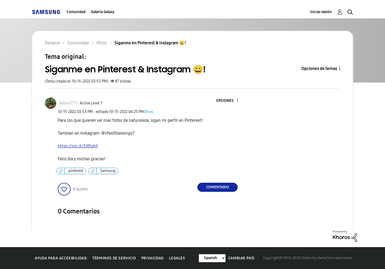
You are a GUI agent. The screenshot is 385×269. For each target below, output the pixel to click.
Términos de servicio (114, 258)
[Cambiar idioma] (212, 258)
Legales (177, 258)
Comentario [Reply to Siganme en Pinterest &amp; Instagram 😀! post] (217, 187)
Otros (148, 112)
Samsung (108, 171)
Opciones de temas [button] (319, 68)
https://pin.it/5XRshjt (78, 146)
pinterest (75, 171)
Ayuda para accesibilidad (61, 258)
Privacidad (152, 258)
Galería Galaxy (102, 12)
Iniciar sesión (321, 12)
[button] (228, 100)
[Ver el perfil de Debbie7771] (68, 103)
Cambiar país (241, 258)
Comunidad (76, 12)
